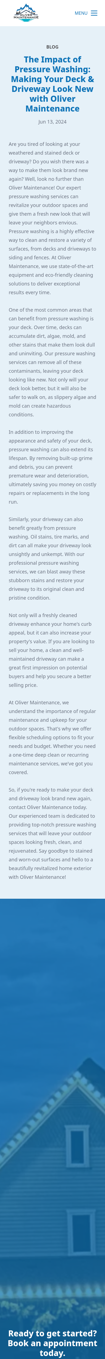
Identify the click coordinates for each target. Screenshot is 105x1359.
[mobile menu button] (94, 13)
